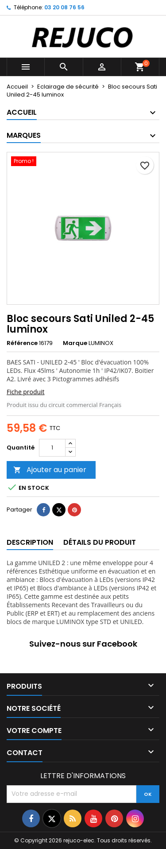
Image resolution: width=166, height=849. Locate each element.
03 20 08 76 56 (64, 7)
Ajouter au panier (49, 470)
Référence (22, 343)
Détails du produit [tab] (99, 542)
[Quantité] (52, 448)
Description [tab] (30, 542)
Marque (75, 343)
